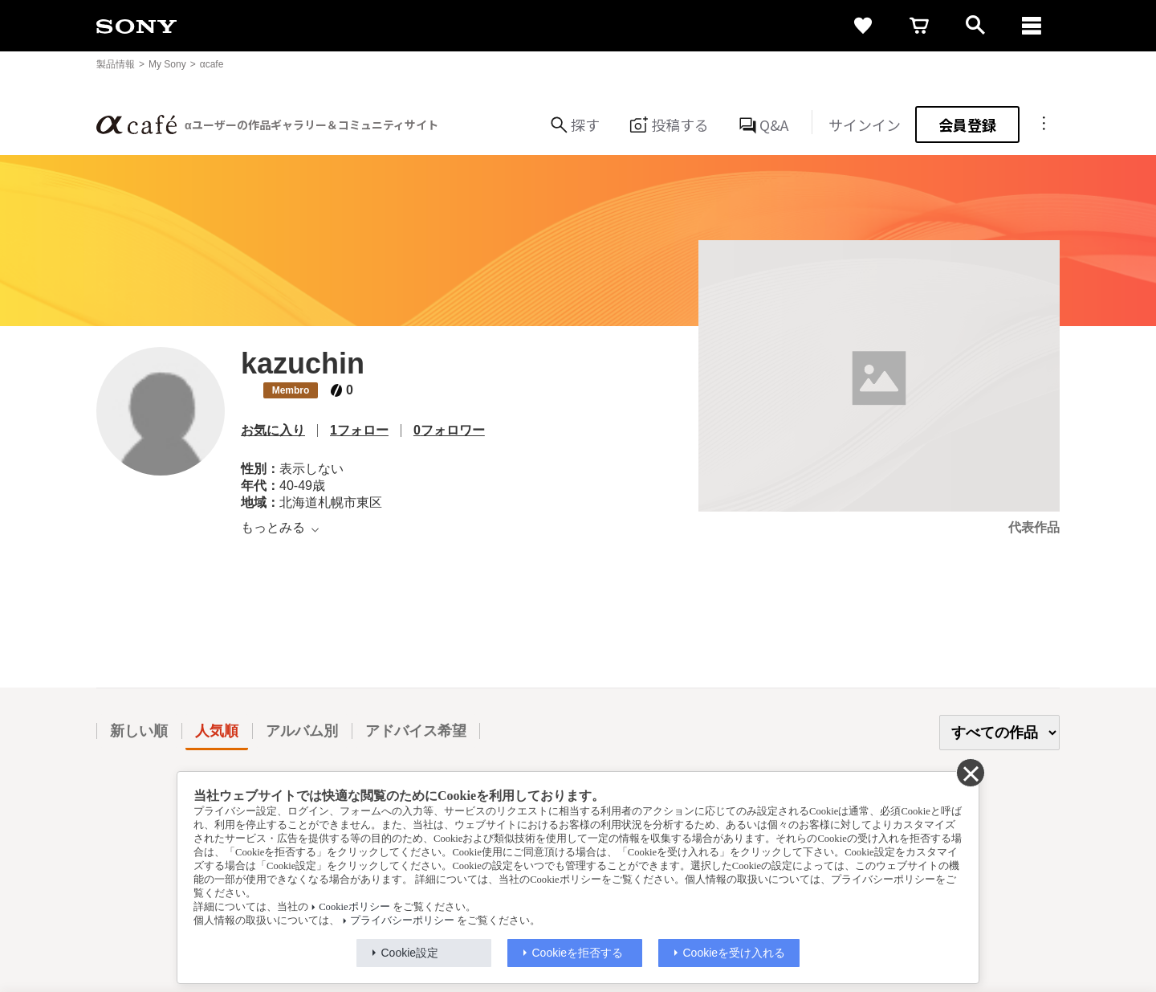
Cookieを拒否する (578, 952)
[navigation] (1031, 25)
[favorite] (863, 25)
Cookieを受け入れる (734, 952)
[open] (975, 25)
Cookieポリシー (354, 906)
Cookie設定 (410, 952)
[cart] (919, 25)
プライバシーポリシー (402, 920)
